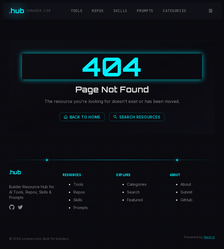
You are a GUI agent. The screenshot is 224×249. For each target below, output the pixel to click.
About (186, 184)
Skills (120, 10)
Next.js (209, 237)
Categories (174, 10)
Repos (98, 10)
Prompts (145, 10)
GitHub (186, 200)
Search (133, 192)
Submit (186, 192)
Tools (77, 10)
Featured (135, 200)
